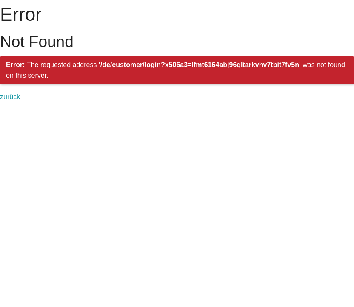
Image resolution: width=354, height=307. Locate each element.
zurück (10, 96)
